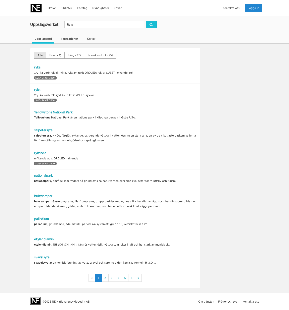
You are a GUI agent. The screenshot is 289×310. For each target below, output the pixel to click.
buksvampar (43, 196)
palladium (41, 219)
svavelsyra (41, 257)
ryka (37, 67)
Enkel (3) (55, 55)
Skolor (52, 8)
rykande (40, 153)
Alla (40, 55)
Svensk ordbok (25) (100, 55)
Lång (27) (74, 55)
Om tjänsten (206, 301)
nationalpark (43, 175)
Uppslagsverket (44, 24)
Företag (82, 8)
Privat (118, 8)
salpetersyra (43, 130)
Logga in (253, 8)
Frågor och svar (228, 301)
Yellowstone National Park (53, 112)
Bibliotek (66, 8)
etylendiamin (44, 239)
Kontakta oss (231, 8)
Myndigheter (100, 8)
